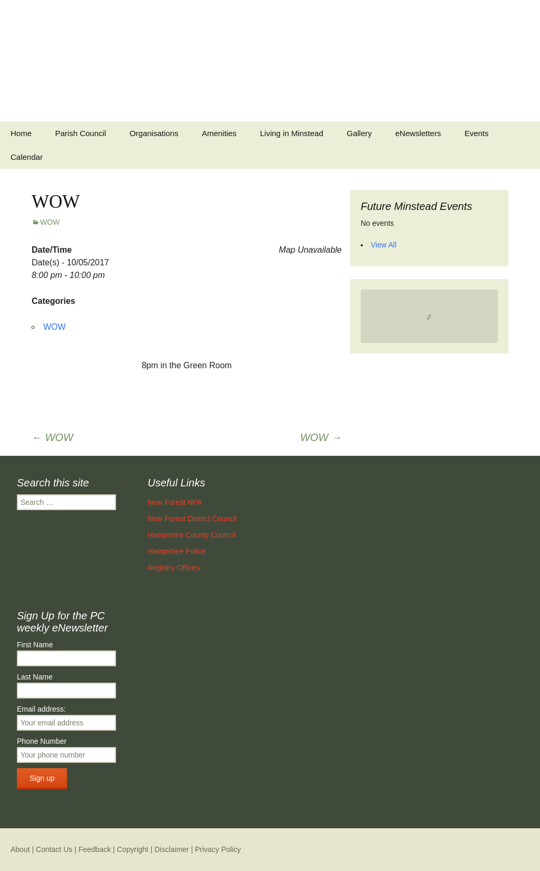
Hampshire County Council (192, 535)
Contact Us (54, 849)
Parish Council (80, 133)
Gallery (359, 133)
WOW (50, 222)
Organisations (154, 133)
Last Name (35, 677)
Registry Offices (174, 567)
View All (384, 245)
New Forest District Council (192, 518)
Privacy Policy (218, 849)
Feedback (95, 849)
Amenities (219, 133)
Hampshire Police (177, 551)
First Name (35, 644)
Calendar (27, 156)
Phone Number (41, 741)
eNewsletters (418, 133)
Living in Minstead (291, 133)
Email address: (41, 709)
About (20, 849)
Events (477, 133)
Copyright (133, 849)
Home (21, 133)
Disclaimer (172, 849)
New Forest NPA (175, 502)
